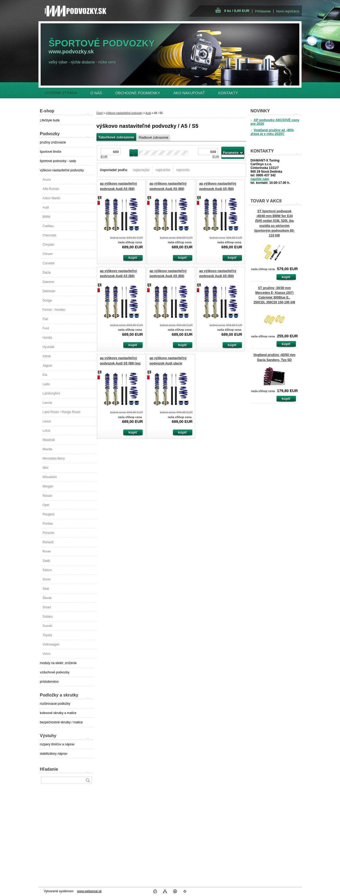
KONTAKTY (228, 93)
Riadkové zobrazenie (153, 137)
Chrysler (48, 245)
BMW (46, 217)
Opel (45, 505)
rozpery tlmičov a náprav (57, 744)
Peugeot (48, 514)
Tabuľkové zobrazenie (116, 137)
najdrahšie (163, 170)
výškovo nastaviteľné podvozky (62, 170)
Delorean (49, 291)
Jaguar (47, 365)
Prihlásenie (263, 11)
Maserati (48, 440)
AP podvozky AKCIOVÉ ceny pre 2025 (274, 122)
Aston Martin (51, 198)
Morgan (47, 486)
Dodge (47, 300)
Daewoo (48, 282)
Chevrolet (49, 235)
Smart (46, 607)
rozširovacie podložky (55, 704)
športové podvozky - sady (58, 161)
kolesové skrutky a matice (58, 713)
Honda (47, 337)
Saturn (47, 570)
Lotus (46, 430)
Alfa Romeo (50, 189)
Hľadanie (49, 769)
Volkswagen (51, 644)
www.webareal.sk (89, 891)
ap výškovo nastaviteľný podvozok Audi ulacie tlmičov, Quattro (168, 363)
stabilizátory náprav (53, 753)
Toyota (47, 635)
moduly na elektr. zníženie (58, 663)
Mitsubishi (49, 477)
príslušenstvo (49, 681)
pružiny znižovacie (53, 142)
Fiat (45, 319)
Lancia (47, 403)
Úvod (99, 113)
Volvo (46, 654)
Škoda (47, 598)
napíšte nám (259, 179)
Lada (46, 384)
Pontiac (47, 523)
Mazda (47, 449)
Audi (45, 207)
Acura (46, 179)
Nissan (47, 496)
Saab (46, 561)
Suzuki (47, 626)
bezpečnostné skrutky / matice (61, 722)
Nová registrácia (287, 11)
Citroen (47, 254)
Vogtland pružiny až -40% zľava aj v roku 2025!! (272, 132)
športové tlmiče (50, 152)
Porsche (48, 533)
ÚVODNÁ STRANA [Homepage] (61, 93)
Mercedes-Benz (53, 458)
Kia (44, 375)
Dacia (46, 272)
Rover (46, 551)
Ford (45, 328)
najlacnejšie (141, 170)
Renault (47, 542)
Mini (45, 468)
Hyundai (48, 347)
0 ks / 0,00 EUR (236, 11)
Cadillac (48, 226)
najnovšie (183, 170)
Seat (45, 589)
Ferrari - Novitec (53, 310)
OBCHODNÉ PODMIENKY (137, 93)
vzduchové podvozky (54, 672)
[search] (87, 780)
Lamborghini (51, 393)
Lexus (46, 421)
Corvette (48, 263)
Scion (46, 579)
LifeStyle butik (50, 120)
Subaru (47, 616)
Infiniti (46, 356)
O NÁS (96, 93)
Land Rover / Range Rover (61, 412)
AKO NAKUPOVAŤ (189, 93)
